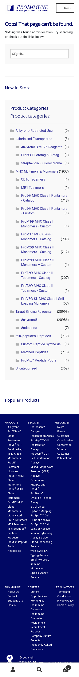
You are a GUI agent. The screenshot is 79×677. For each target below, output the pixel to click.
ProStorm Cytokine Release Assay (41, 498)
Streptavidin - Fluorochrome (41, 163)
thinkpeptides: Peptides (33, 336)
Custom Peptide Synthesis (41, 344)
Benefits (35, 640)
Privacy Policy (65, 600)
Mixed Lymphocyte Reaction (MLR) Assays (42, 471)
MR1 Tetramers (32, 188)
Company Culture (41, 635)
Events (61, 431)
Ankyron (13, 427)
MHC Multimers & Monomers (37, 171)
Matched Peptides (34, 352)
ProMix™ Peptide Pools (38, 360)
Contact (12, 596)
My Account (13, 670)
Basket (62, 666)
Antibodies (29, 328)
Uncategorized (26, 368)
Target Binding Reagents (34, 312)
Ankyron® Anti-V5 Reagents (41, 147)
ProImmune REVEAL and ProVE (38, 485)
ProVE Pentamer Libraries (13, 467)
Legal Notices (64, 587)
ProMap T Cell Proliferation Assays (40, 445)
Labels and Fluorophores (34, 139)
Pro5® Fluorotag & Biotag (40, 155)
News (60, 427)
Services (34, 422)
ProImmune (12, 587)
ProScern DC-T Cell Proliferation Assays (40, 458)
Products (12, 422)
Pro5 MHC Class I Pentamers (14, 436)
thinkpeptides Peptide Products (17, 533)
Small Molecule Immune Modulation (40, 564)
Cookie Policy (65, 605)
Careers (33, 587)
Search (39, 670)
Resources (62, 422)
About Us (13, 591)
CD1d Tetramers (33, 179)
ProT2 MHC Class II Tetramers (15, 493)
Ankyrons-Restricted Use (34, 131)
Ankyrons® (29, 320)
